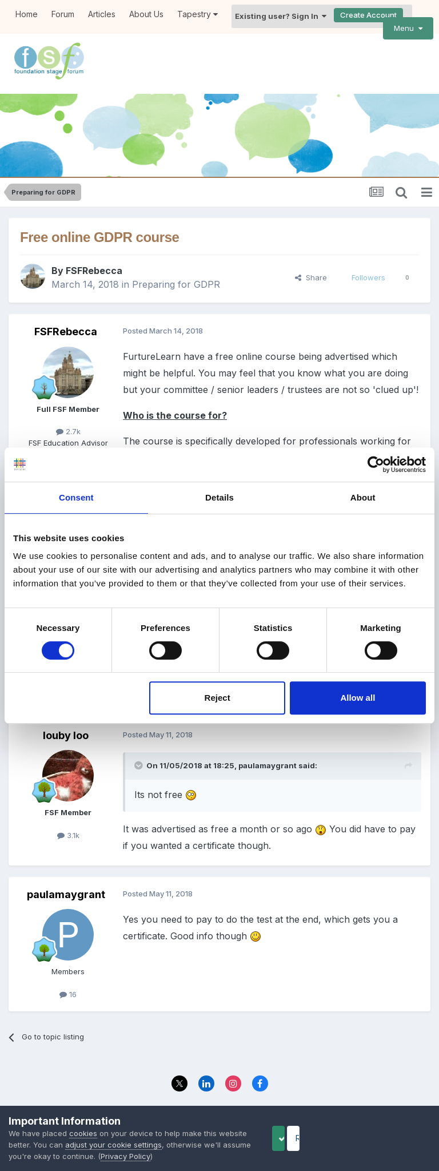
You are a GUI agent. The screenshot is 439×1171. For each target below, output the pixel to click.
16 (68, 978)
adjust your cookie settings (143, 1144)
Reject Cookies (388, 1138)
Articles (101, 14)
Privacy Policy (193, 1094)
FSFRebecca (94, 255)
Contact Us (251, 1094)
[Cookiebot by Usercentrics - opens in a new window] (376, 464)
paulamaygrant (267, 749)
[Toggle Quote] (139, 749)
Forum (62, 14)
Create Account (368, 14)
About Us (146, 14)
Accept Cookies (296, 1138)
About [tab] (363, 497)
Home (26, 14)
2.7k (68, 415)
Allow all (357, 697)
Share (311, 261)
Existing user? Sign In (280, 16)
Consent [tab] (76, 497)
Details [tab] (219, 497)
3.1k (68, 819)
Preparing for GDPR (176, 269)
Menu (408, 28)
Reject (217, 697)
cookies (83, 1133)
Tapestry (197, 14)
